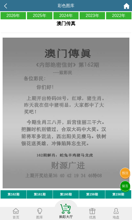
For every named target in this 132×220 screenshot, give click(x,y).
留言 (125, 186)
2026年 (13, 15)
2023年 (92, 15)
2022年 (119, 15)
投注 (125, 173)
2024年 (66, 15)
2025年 (39, 15)
